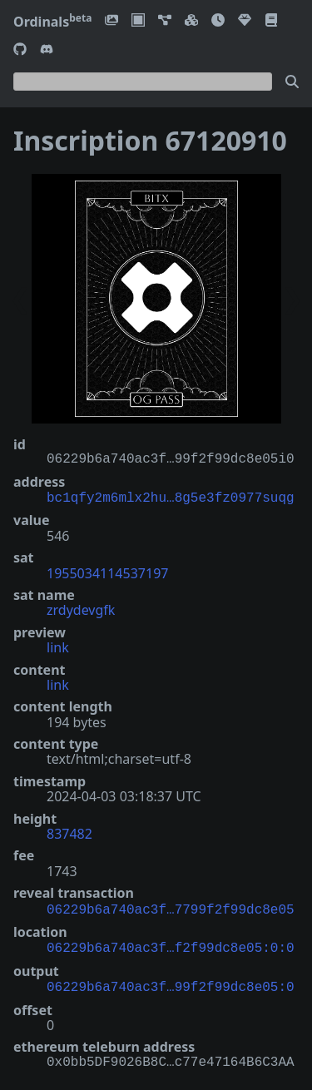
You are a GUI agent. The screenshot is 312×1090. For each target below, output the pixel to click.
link (58, 646)
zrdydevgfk (81, 608)
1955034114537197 (107, 571)
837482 (69, 832)
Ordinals (52, 21)
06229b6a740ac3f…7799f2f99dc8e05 (171, 907)
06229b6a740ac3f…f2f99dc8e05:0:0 (171, 943)
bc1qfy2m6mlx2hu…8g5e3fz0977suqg (171, 497)
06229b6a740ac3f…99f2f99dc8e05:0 (171, 981)
